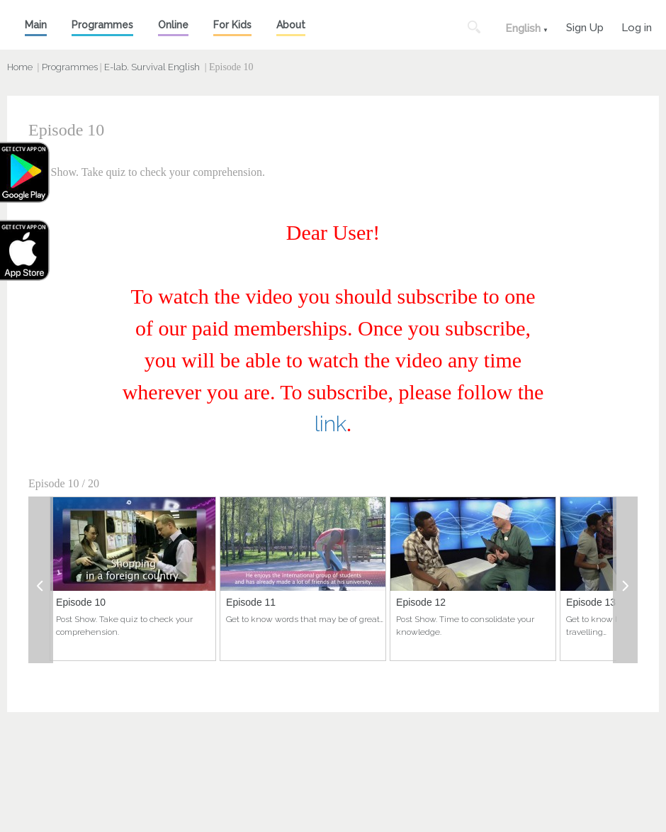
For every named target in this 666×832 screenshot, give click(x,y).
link (330, 423)
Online (173, 24)
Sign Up (585, 25)
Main (36, 24)
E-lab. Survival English (152, 67)
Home (20, 67)
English (523, 28)
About (290, 24)
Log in (636, 25)
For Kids (232, 24)
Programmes (102, 24)
